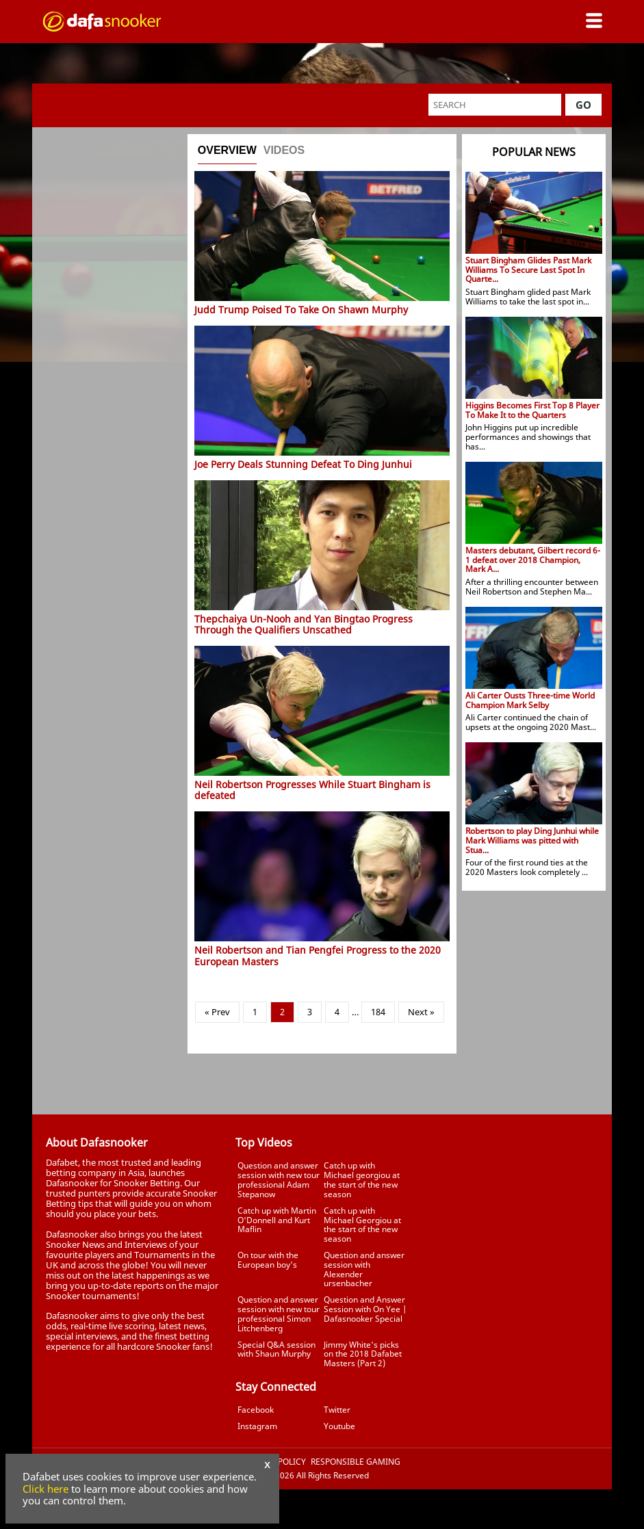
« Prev (217, 1012)
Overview (227, 150)
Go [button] (583, 105)
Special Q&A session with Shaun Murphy (276, 1349)
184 (378, 1012)
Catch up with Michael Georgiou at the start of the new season (362, 1224)
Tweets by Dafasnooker (511, 1134)
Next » (421, 1012)
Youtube (339, 1426)
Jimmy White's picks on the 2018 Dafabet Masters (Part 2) (363, 1354)
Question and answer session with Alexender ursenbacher (364, 1269)
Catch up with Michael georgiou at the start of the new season (362, 1179)
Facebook (255, 1409)
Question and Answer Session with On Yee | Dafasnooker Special (365, 1309)
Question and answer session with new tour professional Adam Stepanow (278, 1179)
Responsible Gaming (355, 1462)
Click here (45, 1488)
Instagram (257, 1426)
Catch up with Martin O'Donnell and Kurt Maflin (276, 1220)
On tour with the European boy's (267, 1259)
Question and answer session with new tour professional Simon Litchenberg (278, 1313)
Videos (284, 150)
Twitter (337, 1409)
